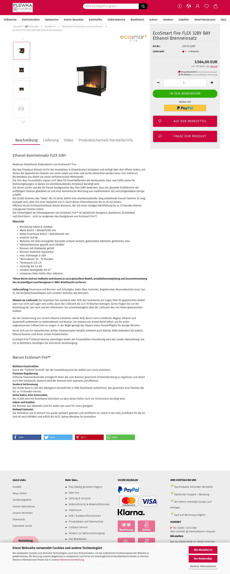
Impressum (75, 510)
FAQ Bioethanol (77, 539)
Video (68, 140)
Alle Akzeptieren (203, 549)
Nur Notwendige (203, 558)
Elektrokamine (116, 19)
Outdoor (168, 19)
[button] (188, 6)
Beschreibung (26, 140)
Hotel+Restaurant (204, 19)
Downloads (19, 519)
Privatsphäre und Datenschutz (86, 521)
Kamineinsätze (31, 19)
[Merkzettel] (206, 6)
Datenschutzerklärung (72, 559)
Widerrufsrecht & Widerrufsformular (89, 504)
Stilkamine (10, 19)
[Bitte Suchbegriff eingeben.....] (143, 6)
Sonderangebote (22, 499)
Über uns (74, 492)
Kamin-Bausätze (74, 19)
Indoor (153, 19)
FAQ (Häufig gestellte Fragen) (85, 486)
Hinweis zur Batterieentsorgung (87, 533)
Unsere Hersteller (23, 513)
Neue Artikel (20, 493)
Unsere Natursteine (24, 506)
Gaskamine (51, 19)
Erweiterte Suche (22, 525)
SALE (223, 19)
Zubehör (184, 19)
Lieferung (51, 140)
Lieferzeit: (158, 51)
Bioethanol (137, 19)
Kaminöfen (95, 19)
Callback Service (78, 527)
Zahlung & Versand (79, 498)
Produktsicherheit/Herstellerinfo (106, 140)
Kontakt (17, 486)
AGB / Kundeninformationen (85, 515)
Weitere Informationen (203, 566)
